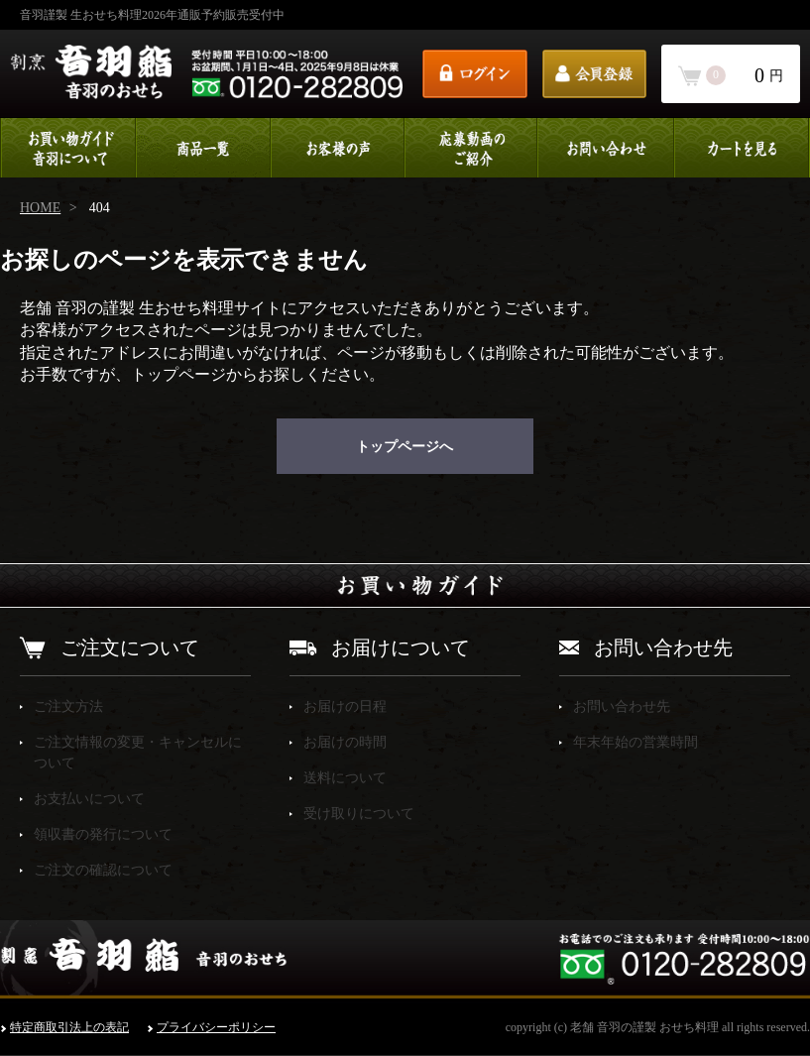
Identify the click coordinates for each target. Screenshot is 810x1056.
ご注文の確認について (103, 870)
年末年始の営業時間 (635, 742)
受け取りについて (358, 813)
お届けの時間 (345, 742)
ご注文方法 (68, 706)
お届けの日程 (345, 706)
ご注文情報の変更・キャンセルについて (138, 752)
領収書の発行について (103, 834)
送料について (345, 777)
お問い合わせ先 (621, 706)
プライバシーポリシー (216, 1027)
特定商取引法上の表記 (69, 1027)
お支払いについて (89, 798)
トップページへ (404, 446)
